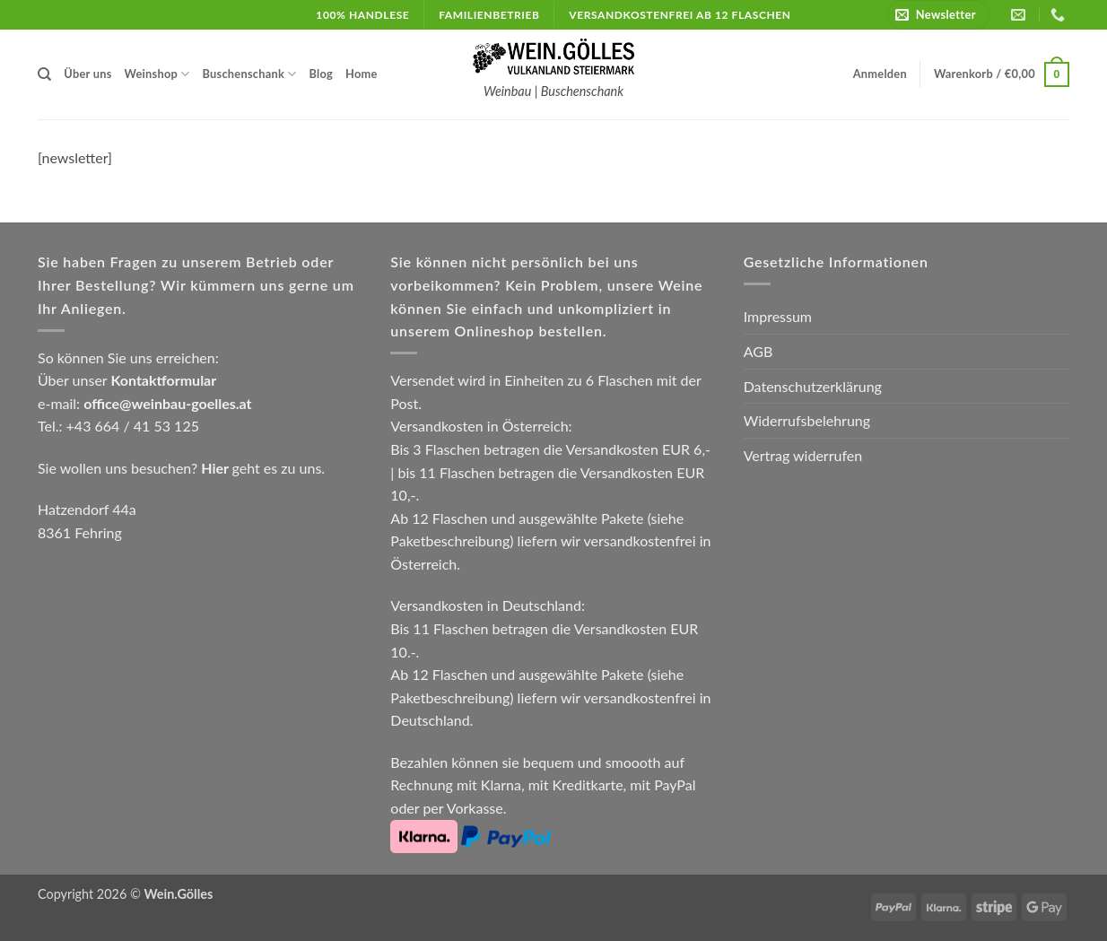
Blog (321, 73)
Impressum (778, 316)
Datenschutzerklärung (813, 386)
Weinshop (157, 74)
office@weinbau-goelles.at (167, 403)
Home (361, 73)
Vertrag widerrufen (803, 455)
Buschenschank (250, 74)
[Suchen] (44, 74)
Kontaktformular (163, 379)
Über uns (87, 73)
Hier (214, 467)
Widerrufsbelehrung (807, 420)
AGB (758, 351)
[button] (938, 15)
